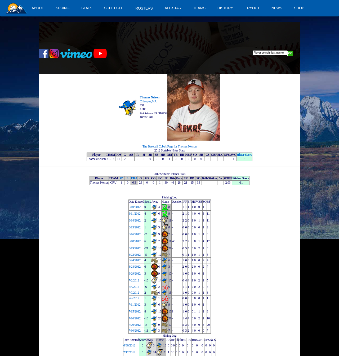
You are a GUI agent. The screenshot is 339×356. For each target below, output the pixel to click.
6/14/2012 (135, 220)
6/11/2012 (135, 213)
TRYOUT (252, 8)
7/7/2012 (134, 292)
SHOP (299, 8)
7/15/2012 (135, 311)
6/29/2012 (135, 273)
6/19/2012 (135, 248)
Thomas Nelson (149, 97)
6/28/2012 (135, 266)
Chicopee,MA (148, 101)
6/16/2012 (135, 234)
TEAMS (199, 8)
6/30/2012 (129, 345)
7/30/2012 (135, 330)
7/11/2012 (135, 304)
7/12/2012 (129, 352)
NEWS (276, 8)
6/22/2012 (135, 255)
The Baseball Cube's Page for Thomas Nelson (169, 146)
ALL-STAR (172, 8)
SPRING (62, 8)
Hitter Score (244, 155)
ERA (134, 178)
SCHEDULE (113, 8)
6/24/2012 (135, 260)
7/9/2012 (134, 298)
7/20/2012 (135, 325)
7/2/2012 (134, 280)
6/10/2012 (135, 207)
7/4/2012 (134, 287)
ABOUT (38, 8)
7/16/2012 (135, 318)
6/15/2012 (135, 227)
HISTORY (225, 8)
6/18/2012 (135, 241)
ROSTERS (144, 8)
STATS (86, 8)
